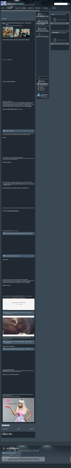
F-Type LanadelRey (43, 28)
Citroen (41, 20)
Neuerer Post (5, 428)
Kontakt (54, 8)
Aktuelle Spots (9, 8)
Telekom (45, 22)
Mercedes (39, 21)
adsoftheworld (42, 88)
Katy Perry (41, 14)
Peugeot (38, 22)
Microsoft (44, 21)
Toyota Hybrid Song (43, 29)
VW (47, 22)
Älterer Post (31, 428)
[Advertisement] (18, 15)
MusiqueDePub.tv (43, 83)
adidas (43, 24)
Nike (47, 21)
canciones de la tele (43, 85)
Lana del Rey (42, 16)
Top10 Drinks (45, 8)
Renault (41, 22)
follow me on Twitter (44, 97)
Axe (37, 20)
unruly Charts (42, 90)
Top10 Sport (23, 8)
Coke (44, 20)
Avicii (40, 13)
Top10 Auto (17, 8)
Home (3, 8)
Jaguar (46, 20)
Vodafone (39, 24)
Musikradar (42, 87)
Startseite (18, 428)
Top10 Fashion (38, 8)
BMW (39, 20)
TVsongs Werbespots (43, 84)
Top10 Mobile (30, 8)
